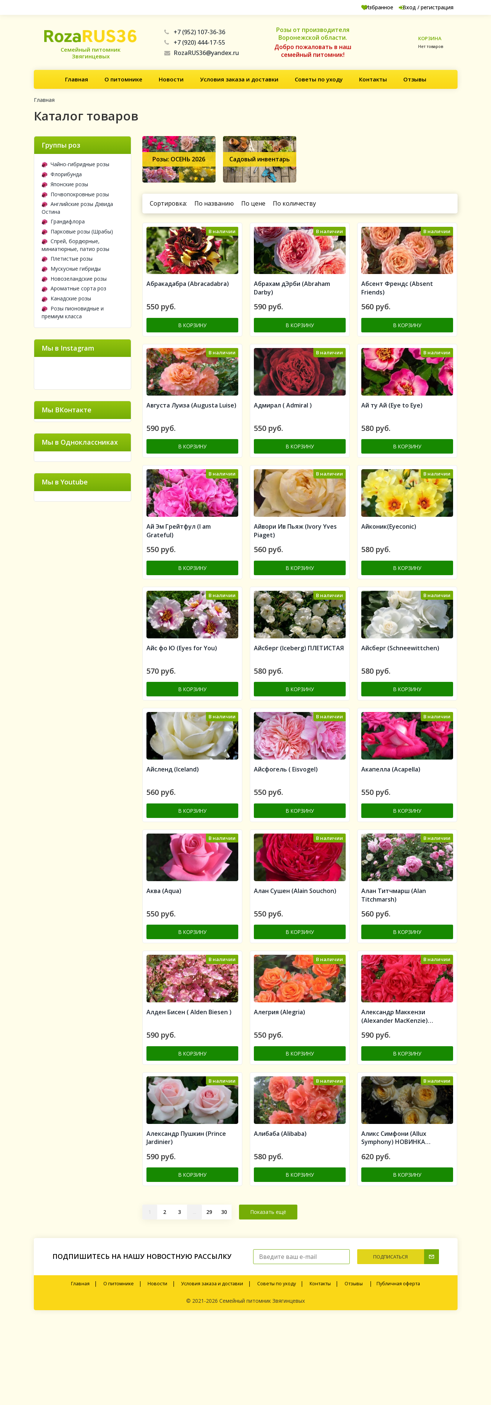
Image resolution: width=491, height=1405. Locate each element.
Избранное (359, 7)
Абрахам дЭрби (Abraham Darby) (292, 300)
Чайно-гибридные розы (75, 164)
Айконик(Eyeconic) (388, 559)
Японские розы (65, 184)
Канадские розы (66, 298)
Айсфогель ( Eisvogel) (286, 823)
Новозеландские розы (74, 278)
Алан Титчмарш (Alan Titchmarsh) (393, 959)
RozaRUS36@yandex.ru (201, 53)
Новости (171, 79)
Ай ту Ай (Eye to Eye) (392, 427)
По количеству (294, 203)
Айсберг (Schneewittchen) (400, 691)
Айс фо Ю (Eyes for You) (181, 691)
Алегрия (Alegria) (279, 1087)
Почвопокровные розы (75, 194)
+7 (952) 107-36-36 (194, 32)
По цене (253, 203)
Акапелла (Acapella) (390, 823)
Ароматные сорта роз (74, 288)
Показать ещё (268, 1295)
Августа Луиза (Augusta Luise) (191, 427)
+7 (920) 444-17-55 (194, 42)
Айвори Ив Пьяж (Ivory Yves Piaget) (295, 563)
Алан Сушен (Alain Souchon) (295, 955)
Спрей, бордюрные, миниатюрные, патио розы (75, 245)
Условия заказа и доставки (239, 79)
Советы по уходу (319, 79)
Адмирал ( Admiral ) (283, 427)
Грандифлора (63, 221)
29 (209, 1295)
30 (224, 1295)
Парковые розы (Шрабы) (77, 231)
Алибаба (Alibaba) (280, 1218)
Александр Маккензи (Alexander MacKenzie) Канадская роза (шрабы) (398, 1091)
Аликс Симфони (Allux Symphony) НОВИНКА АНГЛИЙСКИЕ (393, 1222)
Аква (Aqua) (163, 955)
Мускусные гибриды (71, 268)
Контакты (373, 79)
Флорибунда (62, 174)
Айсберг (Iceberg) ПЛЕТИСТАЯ (299, 691)
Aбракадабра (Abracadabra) (187, 296)
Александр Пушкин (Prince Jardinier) (186, 1222)
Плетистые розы (67, 258)
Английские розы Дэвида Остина (77, 207)
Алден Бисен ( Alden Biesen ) (189, 1087)
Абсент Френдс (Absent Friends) (397, 300)
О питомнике (123, 79)
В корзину (192, 336)
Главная (76, 79)
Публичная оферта (398, 1367)
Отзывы (414, 79)
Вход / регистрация (418, 7)
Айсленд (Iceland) (172, 823)
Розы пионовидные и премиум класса (73, 312)
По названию (214, 203)
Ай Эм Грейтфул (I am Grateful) (178, 563)
